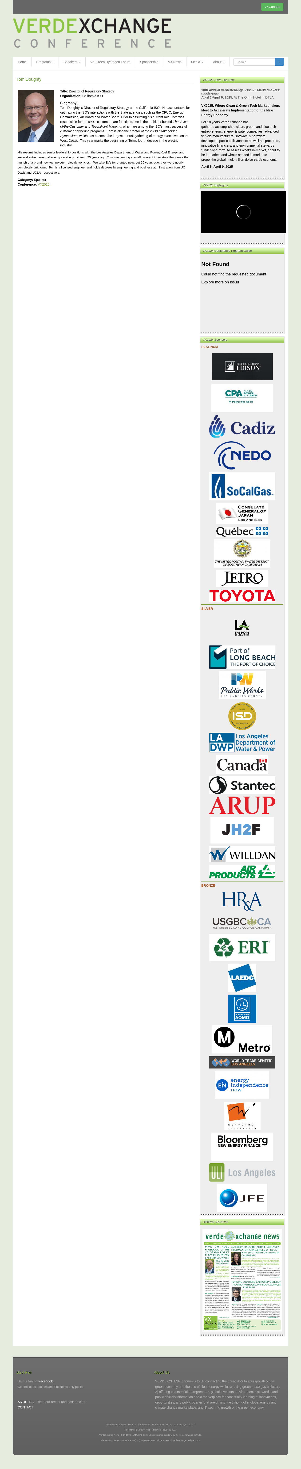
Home (22, 62)
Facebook (45, 1381)
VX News (175, 62)
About (219, 62)
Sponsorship (149, 62)
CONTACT (25, 1407)
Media (197, 62)
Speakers (72, 62)
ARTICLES (26, 1402)
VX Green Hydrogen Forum (110, 62)
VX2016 (44, 184)
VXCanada (272, 7)
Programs (45, 62)
